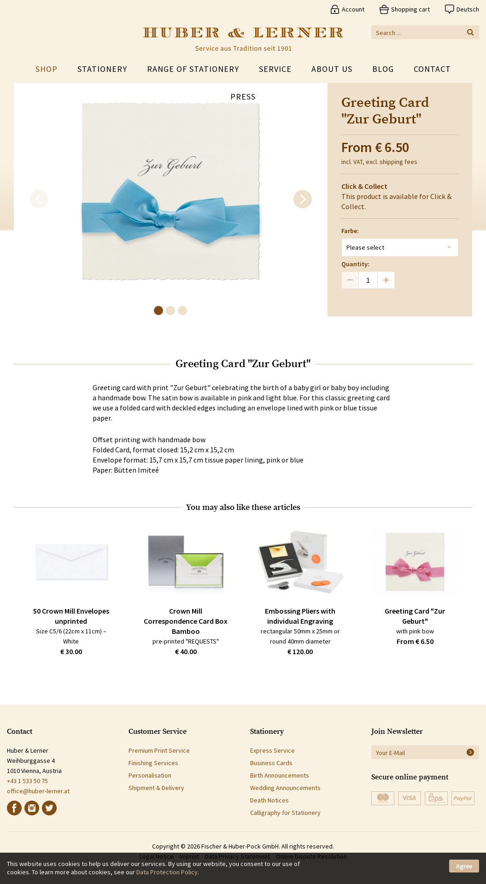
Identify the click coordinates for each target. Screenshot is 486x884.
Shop (46, 69)
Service (275, 69)
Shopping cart (410, 9)
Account (353, 9)
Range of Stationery (193, 69)
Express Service (272, 750)
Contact (432, 69)
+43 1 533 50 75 (27, 781)
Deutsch (468, 9)
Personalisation (150, 775)
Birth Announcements (279, 775)
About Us (331, 69)
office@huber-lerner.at (38, 791)
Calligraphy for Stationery (285, 812)
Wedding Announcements (285, 788)
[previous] (38, 199)
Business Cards (271, 763)
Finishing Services (153, 763)
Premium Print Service (159, 750)
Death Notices (269, 800)
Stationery (102, 69)
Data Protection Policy (167, 872)
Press (243, 96)
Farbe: (350, 231)
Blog (383, 69)
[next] (302, 199)
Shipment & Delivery (156, 788)
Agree (464, 866)
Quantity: (355, 264)
